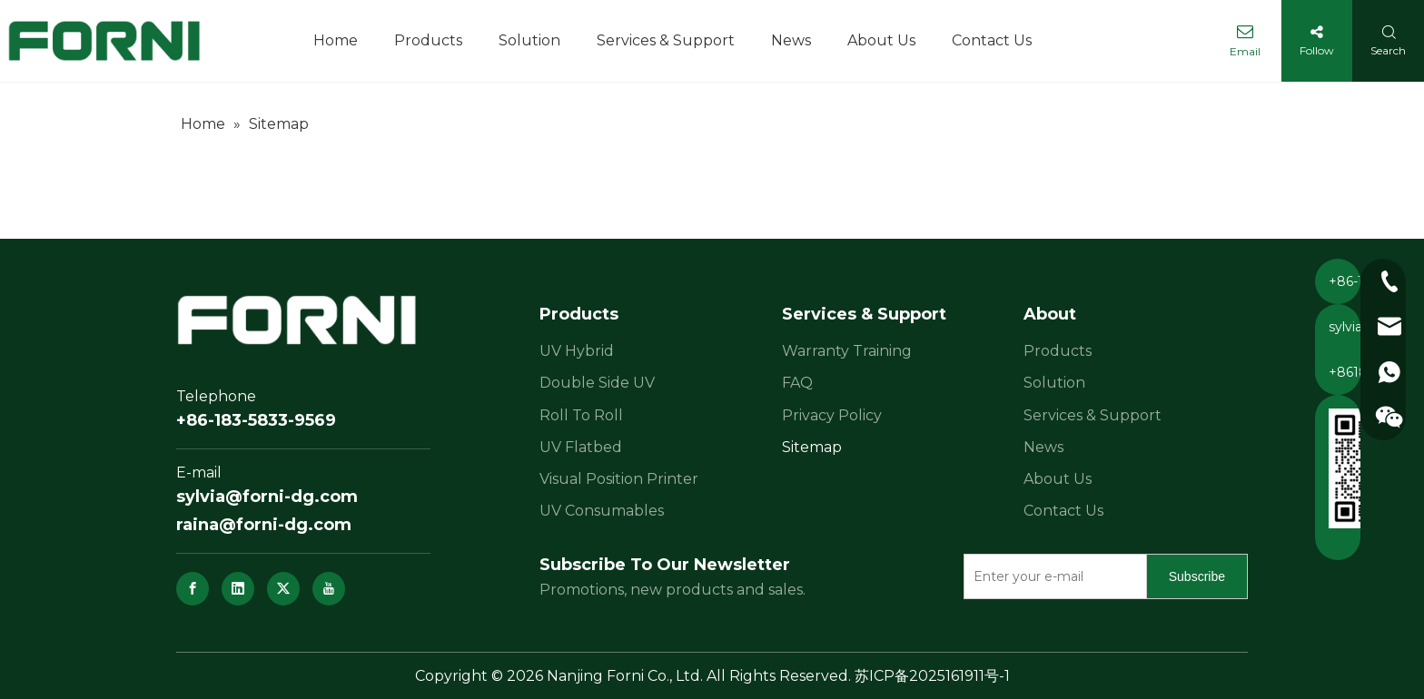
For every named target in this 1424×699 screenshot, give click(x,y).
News (1043, 447)
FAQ (797, 382)
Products (1058, 350)
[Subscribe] (1197, 576)
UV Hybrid (576, 350)
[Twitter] (283, 588)
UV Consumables (601, 510)
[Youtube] (328, 588)
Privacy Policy (832, 415)
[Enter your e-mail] (1051, 576)
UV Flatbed (580, 447)
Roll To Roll (581, 415)
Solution (1054, 382)
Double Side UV (597, 382)
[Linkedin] (238, 588)
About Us (1058, 478)
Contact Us (1063, 510)
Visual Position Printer (618, 478)
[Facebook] (192, 588)
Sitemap (812, 447)
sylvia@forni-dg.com (267, 497)
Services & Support (1093, 415)
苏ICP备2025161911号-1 (932, 675)
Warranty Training (847, 350)
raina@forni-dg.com (263, 525)
